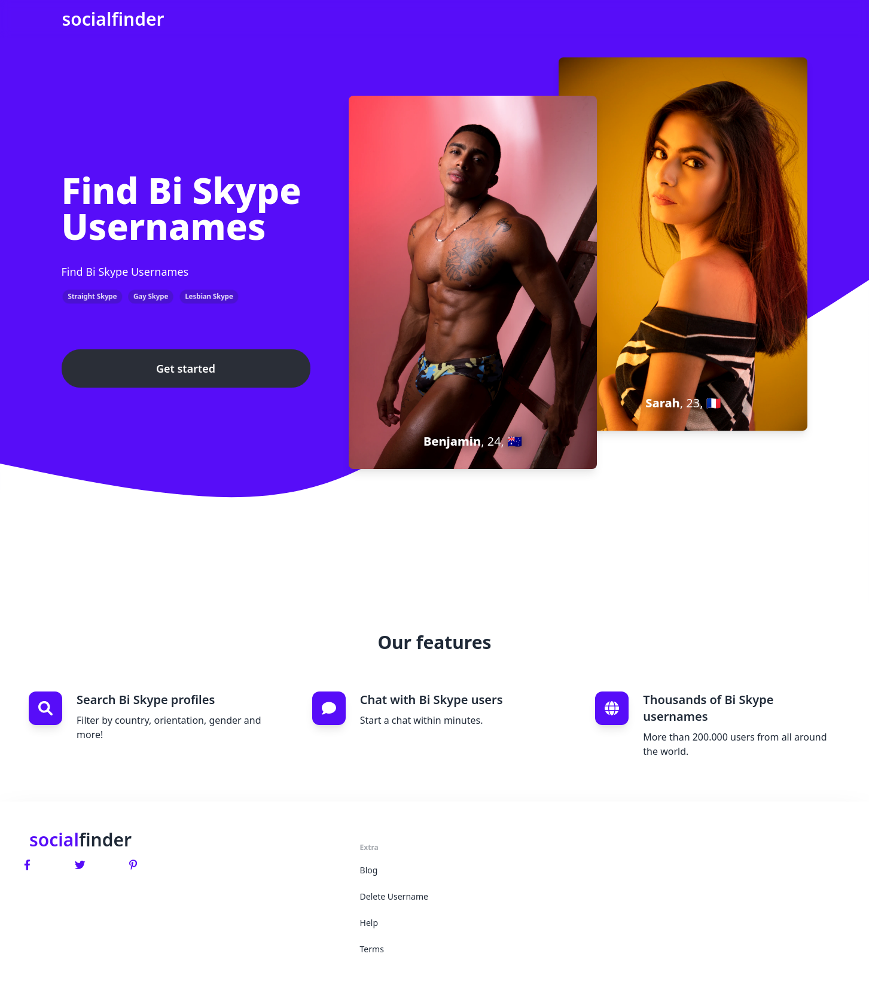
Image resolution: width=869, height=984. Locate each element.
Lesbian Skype (209, 296)
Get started (185, 368)
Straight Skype (92, 296)
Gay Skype (151, 296)
